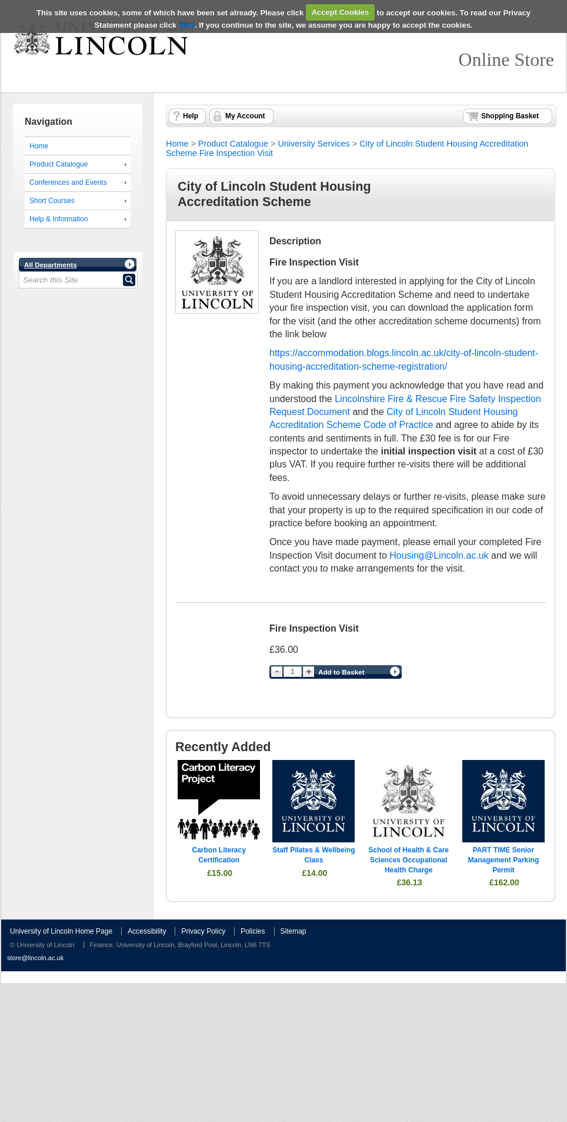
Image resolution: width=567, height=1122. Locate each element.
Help (190, 116)
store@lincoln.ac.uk (35, 957)
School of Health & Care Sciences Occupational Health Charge (408, 860)
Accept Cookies (340, 12)
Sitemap (293, 931)
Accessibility (147, 931)
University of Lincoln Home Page (61, 931)
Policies (253, 931)
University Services (313, 143)
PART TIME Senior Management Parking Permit (503, 860)
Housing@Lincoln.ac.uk (438, 555)
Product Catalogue (58, 164)
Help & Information (58, 219)
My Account (245, 116)
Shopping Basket (510, 116)
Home (38, 146)
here (187, 25)
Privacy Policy (203, 931)
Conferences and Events (67, 182)
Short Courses (52, 201)
